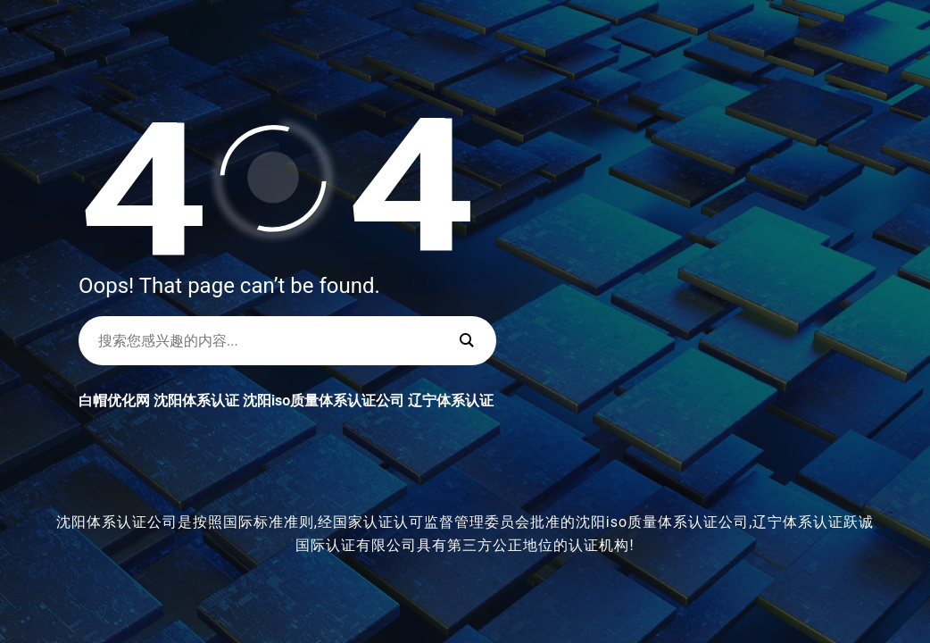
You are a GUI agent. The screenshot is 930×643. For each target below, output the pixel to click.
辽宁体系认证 (451, 400)
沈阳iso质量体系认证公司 (323, 400)
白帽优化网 (114, 400)
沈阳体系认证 (196, 400)
